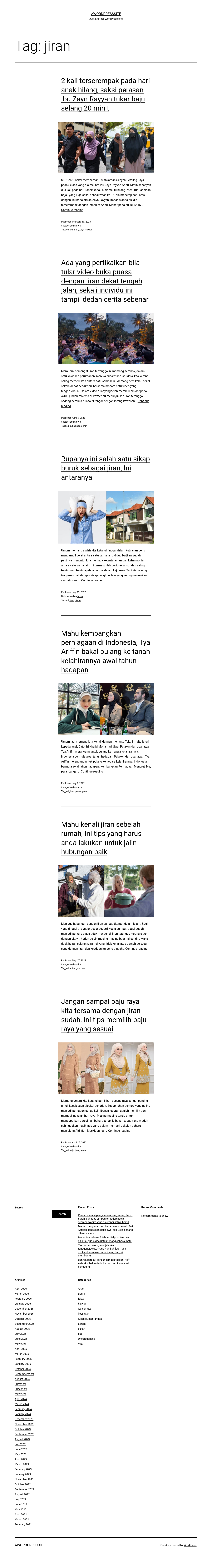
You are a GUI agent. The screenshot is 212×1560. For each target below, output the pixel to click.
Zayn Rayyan (86, 229)
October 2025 (23, 1318)
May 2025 (20, 1343)
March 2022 (22, 1519)
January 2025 (23, 1363)
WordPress (190, 1545)
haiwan (82, 1303)
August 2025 (22, 1328)
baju (71, 1150)
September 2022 (24, 1489)
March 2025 (22, 1353)
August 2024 (22, 1378)
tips (79, 964)
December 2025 (24, 1308)
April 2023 (21, 1459)
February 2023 (23, 1469)
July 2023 (20, 1444)
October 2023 (23, 1429)
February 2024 (23, 1409)
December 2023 (24, 1419)
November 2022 (24, 1479)
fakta (80, 596)
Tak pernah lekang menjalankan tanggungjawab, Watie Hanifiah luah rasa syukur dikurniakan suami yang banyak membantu (102, 1250)
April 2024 (21, 1399)
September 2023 (24, 1434)
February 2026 (23, 1298)
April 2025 (21, 1348)
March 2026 (22, 1293)
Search (19, 1207)
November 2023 (24, 1424)
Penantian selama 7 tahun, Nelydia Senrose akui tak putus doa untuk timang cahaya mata (105, 1239)
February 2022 (23, 1524)
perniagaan (81, 791)
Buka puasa (75, 425)
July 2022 (20, 1499)
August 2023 (22, 1439)
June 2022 (21, 1504)
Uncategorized (86, 1338)
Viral (79, 225)
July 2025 (20, 1333)
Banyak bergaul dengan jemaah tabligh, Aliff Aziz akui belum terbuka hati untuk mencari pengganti (104, 1263)
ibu (71, 229)
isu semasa (85, 1308)
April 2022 (21, 1514)
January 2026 (23, 1303)
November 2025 (24, 1313)
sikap (78, 600)
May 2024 (20, 1393)
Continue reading (72, 210)
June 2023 (21, 1449)
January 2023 (23, 1474)
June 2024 (21, 1388)
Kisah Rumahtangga (90, 1318)
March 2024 (22, 1404)
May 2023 (20, 1454)
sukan (81, 1328)
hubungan (74, 968)
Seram (82, 1323)
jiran (76, 229)
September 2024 (24, 1373)
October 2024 (23, 1369)
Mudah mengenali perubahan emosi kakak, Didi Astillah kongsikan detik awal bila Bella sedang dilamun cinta (106, 1230)
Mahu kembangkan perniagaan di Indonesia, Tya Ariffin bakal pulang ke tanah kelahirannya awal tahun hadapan (105, 651)
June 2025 (21, 1338)
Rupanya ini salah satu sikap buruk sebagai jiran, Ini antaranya (105, 468)
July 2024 (20, 1383)
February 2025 (23, 1358)
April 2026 (21, 1288)
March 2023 (22, 1464)
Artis (79, 787)
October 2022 (23, 1484)
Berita (81, 1293)
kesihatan (83, 1313)
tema (83, 1150)
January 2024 (23, 1414)
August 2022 (22, 1494)
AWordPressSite (106, 14)
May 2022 (20, 1509)
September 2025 (24, 1323)
